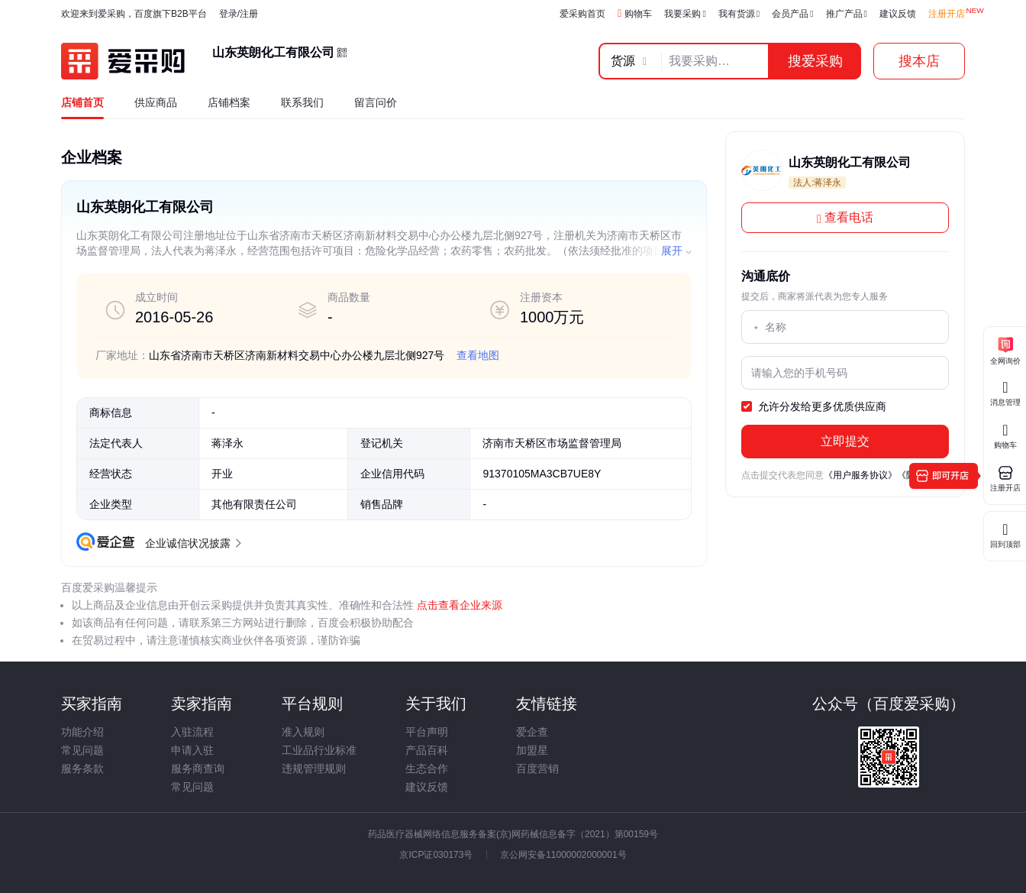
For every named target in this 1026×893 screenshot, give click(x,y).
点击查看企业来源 (458, 605)
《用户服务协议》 (860, 475)
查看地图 (478, 355)
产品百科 (426, 750)
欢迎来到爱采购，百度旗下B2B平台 (134, 13)
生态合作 (426, 768)
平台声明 (426, 732)
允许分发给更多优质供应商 (813, 407)
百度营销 (537, 768)
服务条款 (82, 768)
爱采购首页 (582, 13)
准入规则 (303, 732)
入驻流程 (192, 732)
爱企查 (532, 732)
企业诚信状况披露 (192, 543)
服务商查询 (197, 768)
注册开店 (946, 13)
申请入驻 (192, 750)
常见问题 (82, 750)
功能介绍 (82, 732)
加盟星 (532, 750)
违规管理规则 (314, 768)
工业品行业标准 (319, 750)
